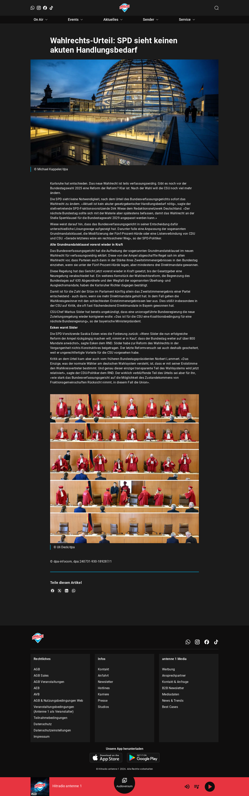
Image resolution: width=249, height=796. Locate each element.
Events (76, 19)
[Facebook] (45, 8)
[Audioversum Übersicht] (124, 783)
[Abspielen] (209, 786)
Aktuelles (113, 19)
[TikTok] (51, 8)
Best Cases (170, 707)
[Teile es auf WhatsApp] (73, 590)
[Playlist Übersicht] (196, 786)
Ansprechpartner (174, 675)
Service (187, 19)
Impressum (42, 736)
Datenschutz (43, 724)
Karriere (103, 694)
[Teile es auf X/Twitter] (59, 590)
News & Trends (172, 700)
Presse (102, 700)
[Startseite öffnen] (124, 7)
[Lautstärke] (187, 786)
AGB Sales (41, 675)
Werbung (168, 669)
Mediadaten (170, 694)
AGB (37, 669)
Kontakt (103, 669)
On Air (41, 19)
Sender (151, 19)
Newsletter (105, 682)
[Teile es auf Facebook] (52, 590)
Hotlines (104, 688)
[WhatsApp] (32, 8)
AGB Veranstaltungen (49, 682)
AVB (37, 694)
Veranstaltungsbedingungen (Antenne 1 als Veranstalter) (54, 709)
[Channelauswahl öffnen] (216, 8)
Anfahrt (103, 675)
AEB (37, 688)
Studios (103, 707)
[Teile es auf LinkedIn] (66, 590)
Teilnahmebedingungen (50, 718)
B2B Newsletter (173, 688)
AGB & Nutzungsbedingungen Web (58, 700)
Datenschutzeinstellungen (52, 730)
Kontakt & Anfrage (175, 682)
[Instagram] (39, 8)
